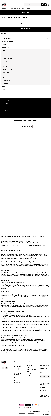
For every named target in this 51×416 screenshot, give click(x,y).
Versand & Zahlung (31, 373)
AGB (28, 371)
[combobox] (31, 4)
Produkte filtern (25, 24)
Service (29, 362)
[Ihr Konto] (45, 4)
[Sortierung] (27, 126)
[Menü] (42, 4)
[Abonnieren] (48, 376)
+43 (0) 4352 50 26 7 (19, 370)
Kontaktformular (18, 382)
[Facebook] (3, 368)
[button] (48, 38)
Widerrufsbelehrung (31, 369)
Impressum (29, 365)
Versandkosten (31, 412)
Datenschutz (30, 367)
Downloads (29, 375)
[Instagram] (6, 368)
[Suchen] (39, 4)
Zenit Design (22, 412)
